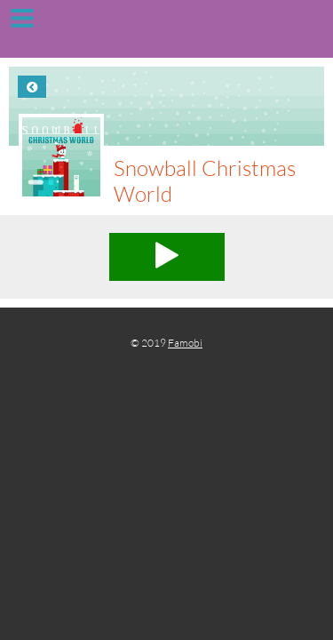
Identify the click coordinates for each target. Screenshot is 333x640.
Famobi (185, 342)
